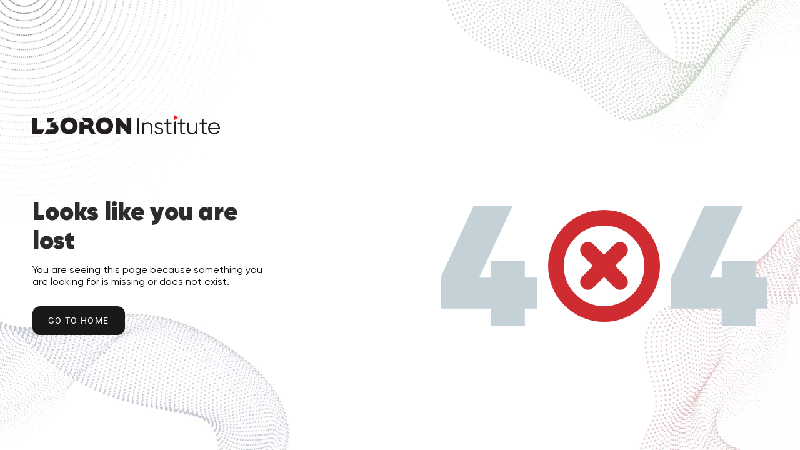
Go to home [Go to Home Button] (78, 321)
